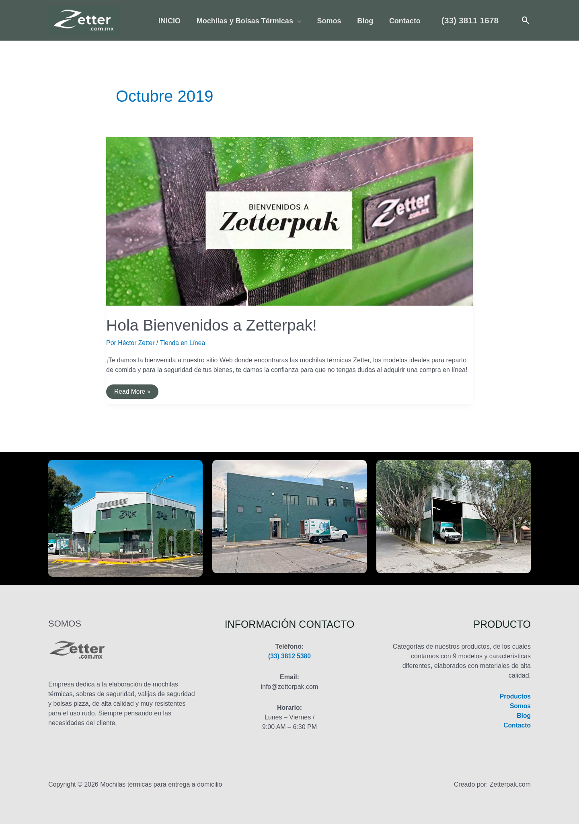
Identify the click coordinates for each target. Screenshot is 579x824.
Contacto (517, 725)
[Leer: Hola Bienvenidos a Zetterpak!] (289, 221)
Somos (520, 706)
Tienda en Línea (184, 342)
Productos (515, 696)
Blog (523, 715)
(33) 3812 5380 (290, 656)
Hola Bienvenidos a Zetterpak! (214, 325)
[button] (466, 20)
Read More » (133, 393)
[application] (299, 21)
